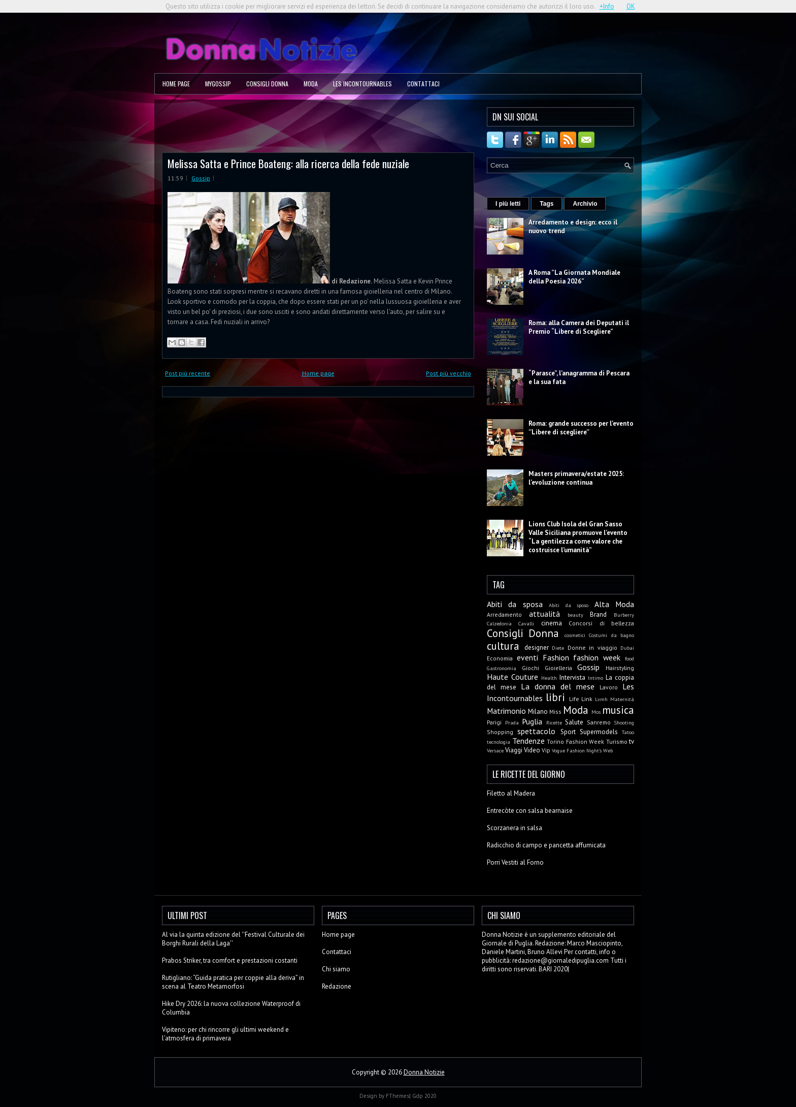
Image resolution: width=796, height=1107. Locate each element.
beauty (575, 614)
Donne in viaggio (592, 647)
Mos (596, 711)
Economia (500, 658)
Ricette (554, 722)
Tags (546, 203)
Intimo (595, 677)
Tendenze (528, 741)
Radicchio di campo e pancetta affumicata (546, 845)
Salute (574, 722)
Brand (598, 614)
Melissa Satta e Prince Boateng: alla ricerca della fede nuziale (288, 163)
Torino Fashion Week (575, 741)
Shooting (624, 722)
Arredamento (504, 614)
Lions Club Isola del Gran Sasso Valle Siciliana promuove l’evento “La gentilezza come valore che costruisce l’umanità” (577, 537)
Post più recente (187, 373)
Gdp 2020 (424, 1095)
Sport (568, 732)
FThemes (397, 1095)
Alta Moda (614, 604)
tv (631, 741)
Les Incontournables (362, 83)
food (629, 658)
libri (555, 697)
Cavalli (526, 623)
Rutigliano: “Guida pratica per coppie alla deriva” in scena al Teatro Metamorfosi (233, 982)
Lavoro (609, 687)
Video (532, 750)
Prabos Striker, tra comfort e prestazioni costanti (229, 960)
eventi (527, 657)
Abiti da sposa (515, 604)
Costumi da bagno (611, 635)
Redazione (336, 986)
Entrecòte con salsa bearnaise (530, 810)
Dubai (627, 647)
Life (574, 699)
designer (536, 647)
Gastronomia (501, 668)
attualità (544, 614)
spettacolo (536, 731)
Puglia (532, 721)
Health (549, 677)
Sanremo (599, 722)
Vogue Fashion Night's (577, 750)
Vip (546, 750)
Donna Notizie (424, 1072)
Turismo (616, 741)
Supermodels (599, 732)
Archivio (585, 203)
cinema (551, 623)
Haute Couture (512, 677)
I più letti (507, 203)
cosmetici (575, 635)
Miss (555, 711)
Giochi (530, 668)
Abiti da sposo (568, 605)
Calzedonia (499, 623)
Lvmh (601, 699)
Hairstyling (620, 668)
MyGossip (218, 83)
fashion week (596, 657)
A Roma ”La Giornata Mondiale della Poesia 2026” (574, 277)
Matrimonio (506, 711)
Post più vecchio (448, 373)
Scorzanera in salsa (514, 828)
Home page (176, 83)
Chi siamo (336, 969)
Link (586, 699)
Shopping (500, 732)
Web (608, 750)
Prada (512, 722)
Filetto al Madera (511, 793)
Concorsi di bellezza (601, 623)
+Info (607, 6)
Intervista (572, 677)
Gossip (200, 178)
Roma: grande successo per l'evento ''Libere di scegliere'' (581, 427)
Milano (538, 711)
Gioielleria (558, 668)
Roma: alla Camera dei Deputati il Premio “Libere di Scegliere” (578, 327)
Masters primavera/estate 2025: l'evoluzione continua (576, 478)
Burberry (624, 614)
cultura (503, 646)
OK (630, 6)
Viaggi (513, 750)
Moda (311, 83)
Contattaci (423, 83)
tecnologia (498, 741)
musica (618, 710)
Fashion (556, 657)
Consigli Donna (267, 83)
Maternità (622, 699)
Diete (558, 647)
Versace (495, 750)
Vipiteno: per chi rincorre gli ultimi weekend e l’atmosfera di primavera (225, 1033)
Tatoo (628, 732)
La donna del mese (557, 686)
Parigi (494, 722)
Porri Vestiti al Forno (515, 862)
